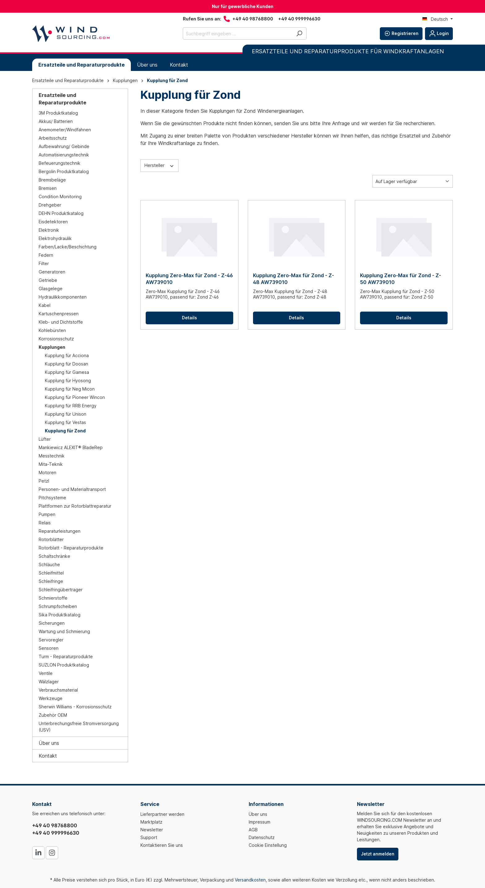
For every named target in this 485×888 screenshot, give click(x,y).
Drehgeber (50, 205)
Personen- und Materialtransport (72, 489)
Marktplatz (151, 822)
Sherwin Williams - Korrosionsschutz (75, 706)
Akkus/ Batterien (56, 121)
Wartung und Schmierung (64, 631)
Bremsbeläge (52, 179)
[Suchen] (299, 33)
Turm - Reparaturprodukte (66, 656)
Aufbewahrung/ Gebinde (64, 146)
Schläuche (49, 564)
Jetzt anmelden (377, 853)
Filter (44, 263)
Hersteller (159, 165)
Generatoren (52, 271)
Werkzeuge (50, 698)
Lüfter (45, 439)
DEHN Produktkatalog (61, 213)
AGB (253, 829)
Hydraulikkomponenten (63, 297)
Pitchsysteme (52, 497)
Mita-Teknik (51, 464)
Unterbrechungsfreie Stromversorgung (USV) (79, 727)
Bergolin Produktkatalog (64, 171)
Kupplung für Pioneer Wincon (75, 397)
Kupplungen (52, 347)
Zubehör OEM (53, 715)
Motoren (47, 472)
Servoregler (51, 639)
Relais (45, 522)
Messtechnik (52, 455)
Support (148, 837)
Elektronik (49, 230)
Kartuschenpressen (59, 313)
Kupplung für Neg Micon (70, 389)
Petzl (44, 480)
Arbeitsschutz (53, 138)
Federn (46, 255)
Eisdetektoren (53, 221)
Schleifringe (51, 581)
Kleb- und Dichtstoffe (61, 322)
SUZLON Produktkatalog (64, 664)
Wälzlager (49, 681)
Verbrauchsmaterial (58, 690)
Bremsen (48, 188)
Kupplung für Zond (65, 430)
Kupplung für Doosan (66, 363)
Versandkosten (250, 879)
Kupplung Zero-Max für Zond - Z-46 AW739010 (189, 278)
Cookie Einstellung (268, 845)
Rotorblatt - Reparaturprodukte (71, 547)
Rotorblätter (51, 539)
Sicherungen (52, 623)
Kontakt (48, 756)
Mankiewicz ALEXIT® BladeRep (71, 447)
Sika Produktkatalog (59, 614)
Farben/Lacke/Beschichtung (68, 246)
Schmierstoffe (53, 598)
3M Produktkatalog (58, 113)
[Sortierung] (412, 181)
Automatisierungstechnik (64, 154)
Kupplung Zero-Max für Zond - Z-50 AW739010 (400, 278)
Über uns (49, 743)
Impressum (259, 822)
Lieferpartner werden (162, 814)
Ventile (46, 673)
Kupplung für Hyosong (68, 380)
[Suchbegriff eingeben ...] (237, 33)
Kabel (44, 305)
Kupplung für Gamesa (67, 372)
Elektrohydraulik (55, 238)
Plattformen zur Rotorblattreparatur (75, 506)
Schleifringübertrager (61, 589)
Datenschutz (262, 837)
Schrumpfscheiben (58, 606)
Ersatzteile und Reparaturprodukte (62, 99)
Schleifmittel (51, 572)
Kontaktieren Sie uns (161, 845)
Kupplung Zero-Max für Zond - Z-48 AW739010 (293, 278)
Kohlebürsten (52, 330)
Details (189, 317)
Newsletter (151, 829)
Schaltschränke (54, 556)
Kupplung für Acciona (67, 355)
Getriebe (48, 280)
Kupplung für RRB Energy (71, 405)
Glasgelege (50, 288)
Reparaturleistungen (59, 531)
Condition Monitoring (60, 196)
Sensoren (48, 648)
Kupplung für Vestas (65, 422)
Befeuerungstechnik (59, 163)
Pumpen (47, 514)
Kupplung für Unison (65, 414)
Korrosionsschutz (56, 338)
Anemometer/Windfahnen (65, 129)
